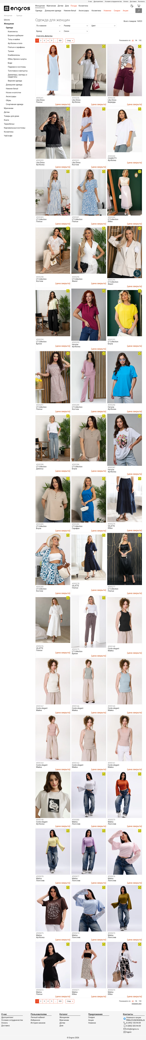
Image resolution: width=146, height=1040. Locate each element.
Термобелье (9, 124)
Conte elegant (113, 648)
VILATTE (111, 526)
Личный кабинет (38, 1017)
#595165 (111, 706)
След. (70, 41)
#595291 (39, 405)
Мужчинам (8, 108)
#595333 (39, 160)
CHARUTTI (112, 158)
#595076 (111, 876)
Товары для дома (11, 116)
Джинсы (39, 469)
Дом (61, 1026)
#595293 (75, 342)
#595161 (111, 763)
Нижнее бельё (70, 11)
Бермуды (112, 102)
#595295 (111, 280)
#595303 (39, 217)
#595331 (75, 160)
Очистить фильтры (44, 36)
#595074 (75, 933)
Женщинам (8, 15)
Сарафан (76, 528)
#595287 (111, 467)
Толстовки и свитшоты (18, 71)
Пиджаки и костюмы (17, 67)
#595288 (39, 464)
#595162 (75, 763)
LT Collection (41, 219)
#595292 (111, 339)
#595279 (111, 524)
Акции (125, 11)
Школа (7, 20)
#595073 (111, 933)
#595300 (111, 217)
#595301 (75, 217)
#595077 (75, 876)
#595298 (39, 277)
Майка (111, 651)
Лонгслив (76, 824)
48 (133, 40)
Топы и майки (14, 39)
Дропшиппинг (98, 1)
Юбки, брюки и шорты (17, 59)
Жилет (75, 281)
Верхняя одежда (15, 81)
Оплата (125, 1)
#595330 (111, 156)
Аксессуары (84, 11)
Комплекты (13, 31)
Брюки (39, 344)
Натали (75, 344)
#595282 (75, 524)
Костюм (75, 165)
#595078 (39, 876)
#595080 (75, 820)
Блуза (110, 344)
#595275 (75, 649)
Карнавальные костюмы (14, 128)
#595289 (75, 405)
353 (60, 40)
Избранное (35, 1020)
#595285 (39, 524)
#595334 (111, 98)
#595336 (75, 98)
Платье (39, 102)
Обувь (8, 100)
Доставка (133, 1)
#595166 (75, 706)
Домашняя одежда (53, 11)
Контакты (141, 1)
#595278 (75, 584)
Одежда (38, 11)
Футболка (76, 102)
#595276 (39, 646)
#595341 (39, 98)
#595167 (39, 706)
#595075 (39, 933)
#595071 (75, 990)
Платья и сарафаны (16, 47)
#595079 (111, 820)
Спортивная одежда (14, 104)
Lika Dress (40, 100)
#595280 (39, 587)
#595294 (39, 339)
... (55, 40)
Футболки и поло (15, 43)
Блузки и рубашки (15, 35)
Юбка (110, 221)
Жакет (110, 284)
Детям (7, 112)
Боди (10, 63)
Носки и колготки (13, 92)
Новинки (107, 11)
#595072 (39, 990)
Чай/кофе (8, 136)
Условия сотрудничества (113, 1)
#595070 (111, 990)
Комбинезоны (14, 55)
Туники (11, 51)
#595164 (39, 763)
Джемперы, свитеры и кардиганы (17, 76)
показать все (136, 1004)
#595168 (111, 646)
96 (136, 40)
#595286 (75, 464)
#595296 (75, 277)
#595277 (111, 587)
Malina (75, 822)
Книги (6, 120)
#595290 (111, 405)
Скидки (117, 11)
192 (140, 40)
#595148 (39, 820)
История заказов (38, 1023)
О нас (90, 1)
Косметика (96, 11)
